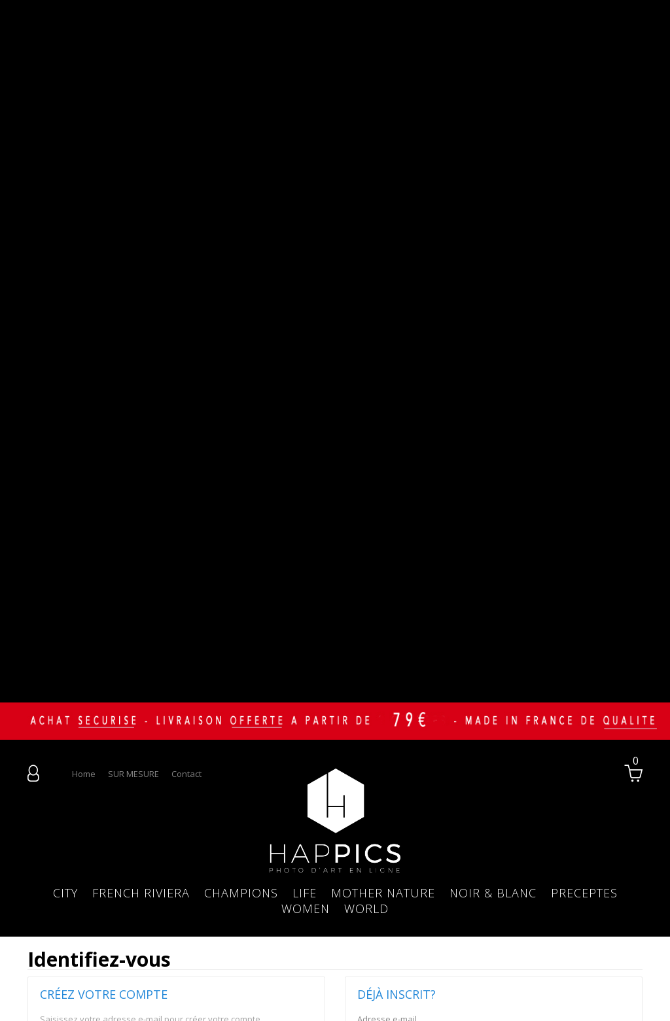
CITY (65, 659)
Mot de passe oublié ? (400, 877)
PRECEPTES (584, 659)
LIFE (304, 659)
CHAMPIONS (241, 659)
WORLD (366, 674)
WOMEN (305, 674)
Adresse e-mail (69, 805)
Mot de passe (384, 827)
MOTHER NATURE (383, 659)
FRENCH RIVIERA (141, 659)
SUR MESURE (133, 539)
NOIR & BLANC (493, 659)
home (84, 539)
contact (186, 539)
